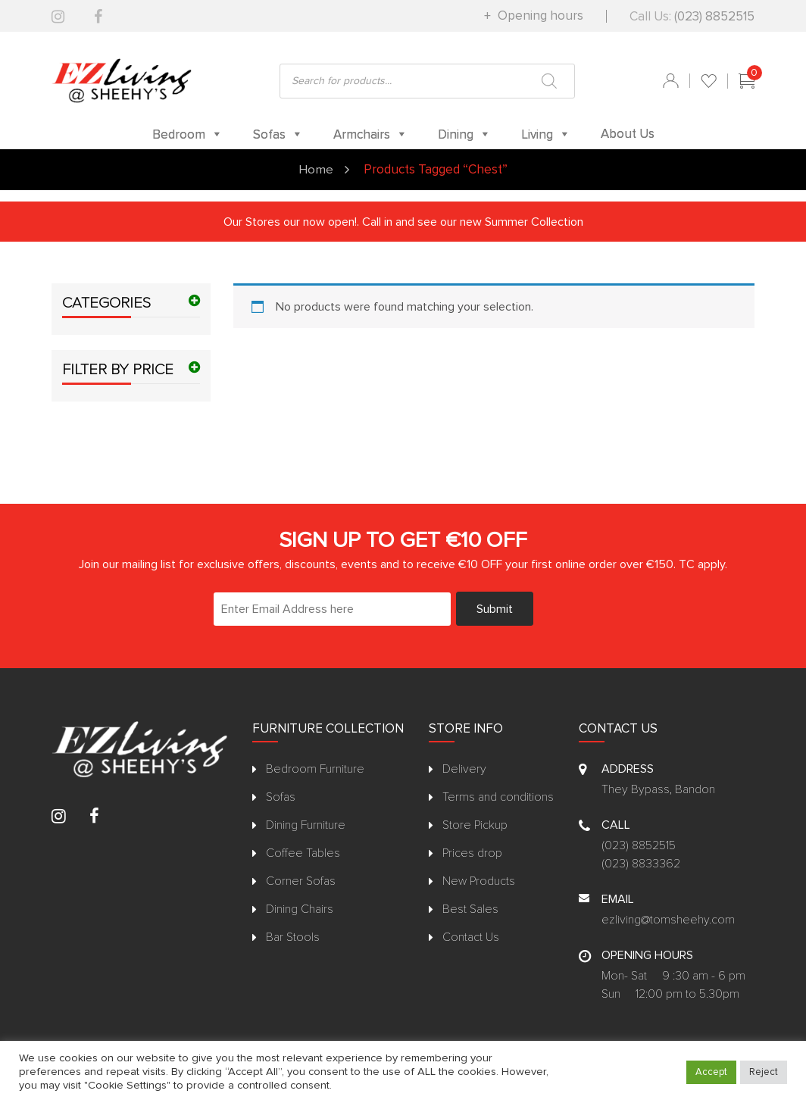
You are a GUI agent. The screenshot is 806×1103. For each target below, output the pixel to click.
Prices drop (472, 852)
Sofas (280, 796)
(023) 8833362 (640, 862)
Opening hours (539, 15)
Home (315, 169)
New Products (478, 880)
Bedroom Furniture (315, 768)
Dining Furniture (305, 824)
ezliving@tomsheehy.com (668, 918)
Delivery (464, 768)
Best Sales (470, 908)
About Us (627, 134)
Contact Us (470, 936)
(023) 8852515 (714, 16)
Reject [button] (763, 1072)
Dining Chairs (299, 908)
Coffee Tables (303, 852)
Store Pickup (475, 824)
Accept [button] (711, 1072)
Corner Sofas (301, 880)
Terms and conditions (498, 796)
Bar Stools (293, 936)
